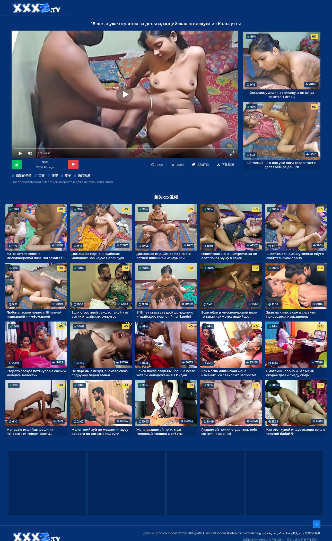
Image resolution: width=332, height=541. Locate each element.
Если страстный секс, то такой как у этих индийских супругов (100, 314)
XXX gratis (183, 8)
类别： (114, 8)
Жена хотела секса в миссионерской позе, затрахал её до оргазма (35, 256)
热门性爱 (84, 175)
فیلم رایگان (297, 533)
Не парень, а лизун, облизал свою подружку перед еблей (100, 373)
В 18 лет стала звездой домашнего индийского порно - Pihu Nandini (164, 314)
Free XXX (157, 8)
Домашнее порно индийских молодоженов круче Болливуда (98, 256)
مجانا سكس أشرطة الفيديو (274, 533)
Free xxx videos (166, 533)
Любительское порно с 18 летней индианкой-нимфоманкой (34, 314)
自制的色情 (23, 175)
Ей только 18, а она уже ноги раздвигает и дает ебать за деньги (282, 165)
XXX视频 (134, 8)
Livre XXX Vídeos (214, 533)
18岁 (54, 175)
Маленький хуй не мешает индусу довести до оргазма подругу (100, 431)
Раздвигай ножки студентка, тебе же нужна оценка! (229, 431)
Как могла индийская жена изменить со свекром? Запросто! (228, 373)
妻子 (68, 175)
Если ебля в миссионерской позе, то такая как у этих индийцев (229, 314)
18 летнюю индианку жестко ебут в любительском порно (295, 256)
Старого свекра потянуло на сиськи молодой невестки (36, 373)
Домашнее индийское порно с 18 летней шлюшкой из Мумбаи (163, 256)
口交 (41, 175)
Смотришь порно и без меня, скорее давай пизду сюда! (290, 373)
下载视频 (228, 165)
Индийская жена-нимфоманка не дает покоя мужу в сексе (229, 256)
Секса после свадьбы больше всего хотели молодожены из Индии (165, 373)
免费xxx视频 (312, 533)
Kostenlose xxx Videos (242, 533)
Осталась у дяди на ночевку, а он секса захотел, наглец (281, 94)
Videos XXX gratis (190, 533)
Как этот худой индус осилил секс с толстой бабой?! (295, 431)
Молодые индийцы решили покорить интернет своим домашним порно (30, 431)
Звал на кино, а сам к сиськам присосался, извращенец (291, 314)
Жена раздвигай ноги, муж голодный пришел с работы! (160, 431)
